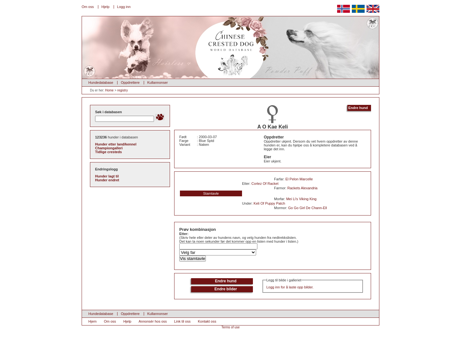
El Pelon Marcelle (299, 179)
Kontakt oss (207, 321)
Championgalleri (109, 148)
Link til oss (182, 321)
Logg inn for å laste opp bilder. (289, 287)
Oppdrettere (130, 82)
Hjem (92, 321)
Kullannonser (157, 82)
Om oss (88, 7)
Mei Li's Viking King (301, 199)
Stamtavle (211, 193)
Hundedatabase (100, 82)
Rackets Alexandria (302, 188)
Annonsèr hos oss (153, 321)
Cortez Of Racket (264, 183)
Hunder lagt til (107, 176)
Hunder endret (107, 180)
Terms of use (230, 327)
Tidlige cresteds (108, 152)
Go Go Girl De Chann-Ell (307, 208)
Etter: (184, 234)
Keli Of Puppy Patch (269, 203)
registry (122, 90)
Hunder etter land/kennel (115, 144)
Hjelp (105, 7)
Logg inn (124, 7)
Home (109, 90)
